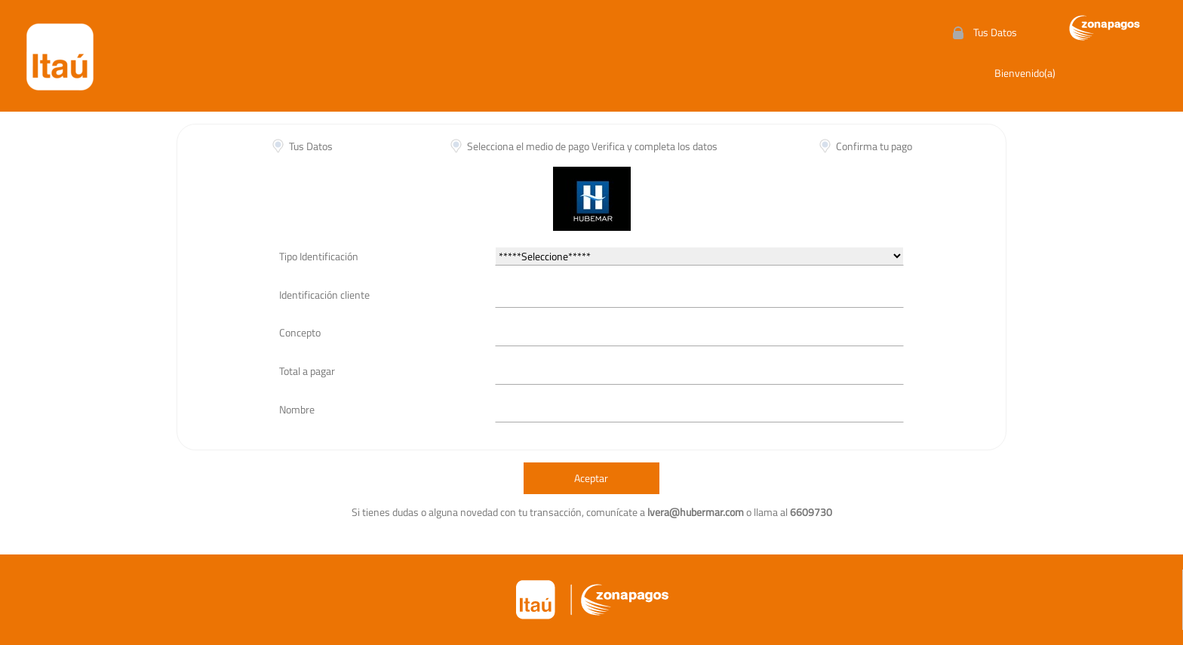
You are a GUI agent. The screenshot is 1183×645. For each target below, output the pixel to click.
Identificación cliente (324, 295)
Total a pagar (307, 371)
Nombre (297, 409)
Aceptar (591, 478)
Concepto (300, 332)
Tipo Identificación (318, 256)
